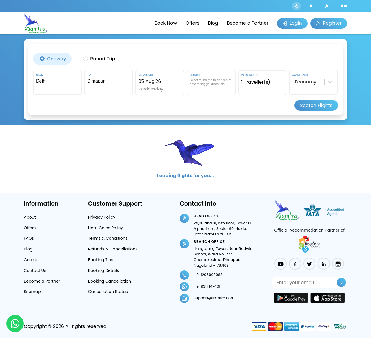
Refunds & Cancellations (113, 249)
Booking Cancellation (109, 281)
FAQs (29, 238)
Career (31, 260)
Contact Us (35, 270)
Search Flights (316, 105)
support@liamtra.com (214, 297)
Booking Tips (100, 260)
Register (329, 23)
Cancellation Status (108, 292)
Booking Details (103, 270)
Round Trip (102, 58)
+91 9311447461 (207, 286)
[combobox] (57, 81)
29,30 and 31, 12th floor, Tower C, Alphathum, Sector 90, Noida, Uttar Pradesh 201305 (223, 229)
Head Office (206, 216)
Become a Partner (247, 23)
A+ (312, 6)
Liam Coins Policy (105, 228)
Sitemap (32, 292)
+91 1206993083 (208, 274)
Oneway (56, 58)
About (30, 217)
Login (292, 23)
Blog (213, 23)
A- (328, 6)
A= (343, 6)
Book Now (165, 23)
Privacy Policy (102, 217)
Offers (192, 23)
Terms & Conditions (108, 238)
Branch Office (209, 241)
